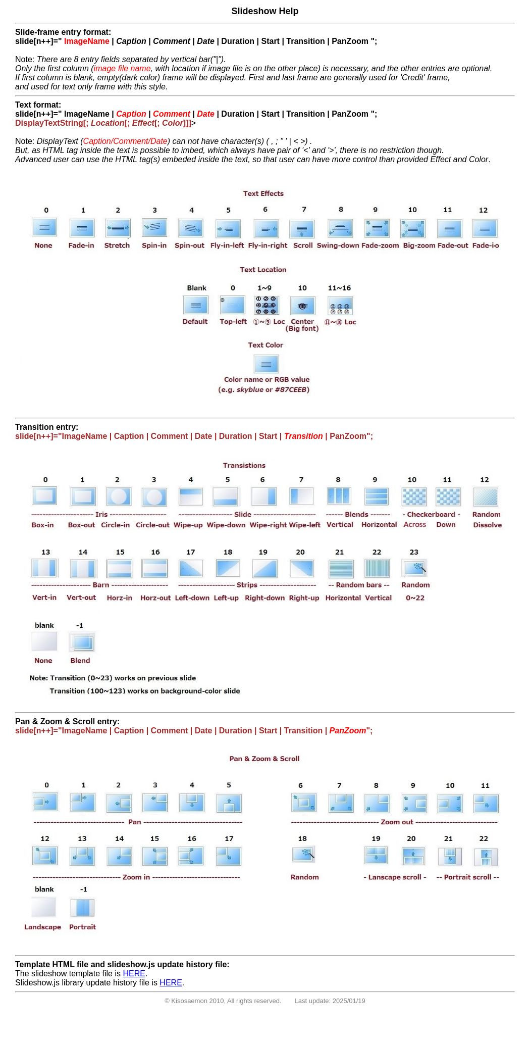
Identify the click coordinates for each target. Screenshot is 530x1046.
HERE (134, 973)
